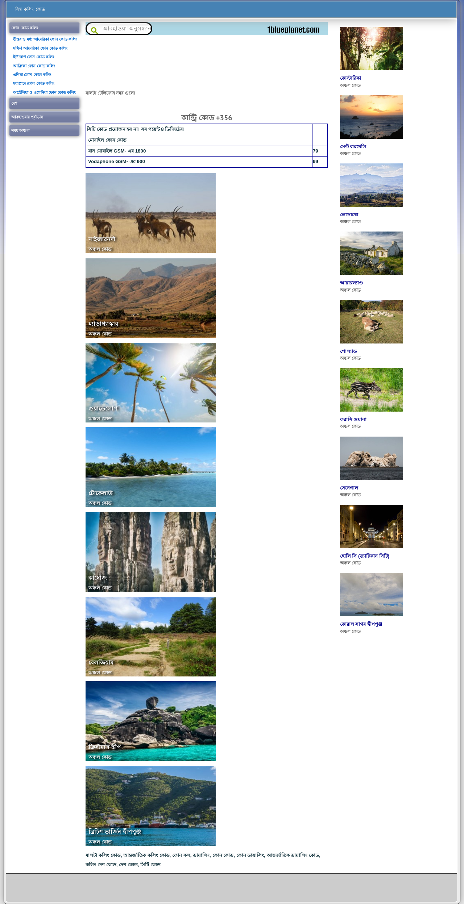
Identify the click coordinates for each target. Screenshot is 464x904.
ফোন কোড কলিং (24, 28)
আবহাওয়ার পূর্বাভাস (27, 117)
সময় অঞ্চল (20, 130)
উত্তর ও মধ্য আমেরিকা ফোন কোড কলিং (45, 39)
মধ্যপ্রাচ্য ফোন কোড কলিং (33, 83)
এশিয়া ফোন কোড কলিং (32, 74)
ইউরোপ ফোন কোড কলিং (33, 57)
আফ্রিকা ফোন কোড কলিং (34, 66)
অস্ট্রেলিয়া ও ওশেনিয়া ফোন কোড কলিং (44, 92)
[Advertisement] (207, 62)
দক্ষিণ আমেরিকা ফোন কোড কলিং (40, 48)
